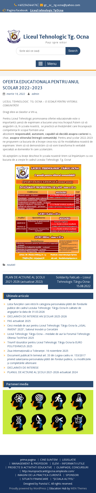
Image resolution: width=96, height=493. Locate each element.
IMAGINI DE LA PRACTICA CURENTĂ (39, 475)
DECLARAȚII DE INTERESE (23, 367)
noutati (11, 264)
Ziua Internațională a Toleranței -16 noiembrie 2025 (37, 350)
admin (35, 94)
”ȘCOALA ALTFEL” (63, 479)
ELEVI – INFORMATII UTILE (68, 463)
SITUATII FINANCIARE (35, 479)
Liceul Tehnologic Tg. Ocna (56, 36)
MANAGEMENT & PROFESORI (30, 463)
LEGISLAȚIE (69, 460)
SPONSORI (72, 475)
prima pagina (28, 460)
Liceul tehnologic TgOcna (46, 10)
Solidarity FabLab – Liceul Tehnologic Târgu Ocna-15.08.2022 (73, 281)
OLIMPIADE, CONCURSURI (72, 467)
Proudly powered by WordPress (27, 488)
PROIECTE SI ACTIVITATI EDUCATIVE (30, 467)
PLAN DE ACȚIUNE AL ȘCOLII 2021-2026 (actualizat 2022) (25, 279)
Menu (47, 63)
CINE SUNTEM (48, 460)
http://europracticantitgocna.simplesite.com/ (48, 471)
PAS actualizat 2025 (19, 321)
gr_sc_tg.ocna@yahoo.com (62, 5)
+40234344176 (27, 5)
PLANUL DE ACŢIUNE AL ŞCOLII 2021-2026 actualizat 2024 (42, 372)
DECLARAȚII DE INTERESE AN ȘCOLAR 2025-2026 (37, 316)
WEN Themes (79, 488)
